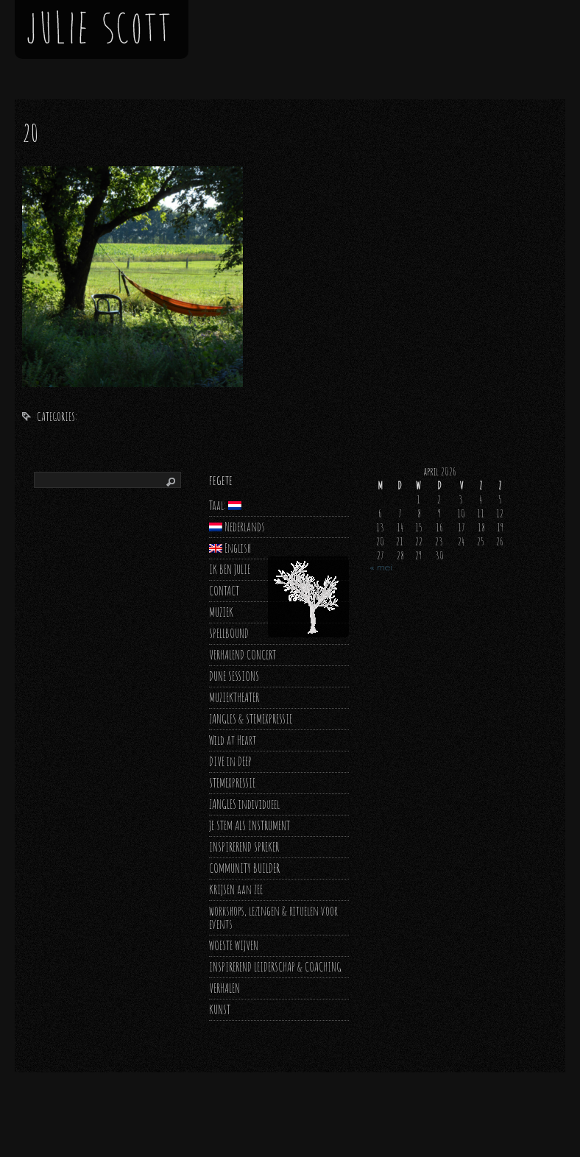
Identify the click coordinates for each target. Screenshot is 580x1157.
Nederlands (237, 526)
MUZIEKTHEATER (234, 697)
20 (30, 133)
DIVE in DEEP (230, 761)
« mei (380, 567)
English (230, 548)
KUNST (219, 1009)
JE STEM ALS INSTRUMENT (249, 825)
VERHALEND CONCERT (242, 654)
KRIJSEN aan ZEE (236, 889)
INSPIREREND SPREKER (244, 847)
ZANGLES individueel (244, 804)
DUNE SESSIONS (234, 676)
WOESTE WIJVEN (233, 945)
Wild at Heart (232, 740)
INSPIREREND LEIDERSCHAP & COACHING (275, 966)
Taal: (225, 505)
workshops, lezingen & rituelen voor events (273, 917)
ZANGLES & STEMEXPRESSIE (250, 718)
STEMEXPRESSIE (232, 782)
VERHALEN (224, 988)
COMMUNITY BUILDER (244, 868)
